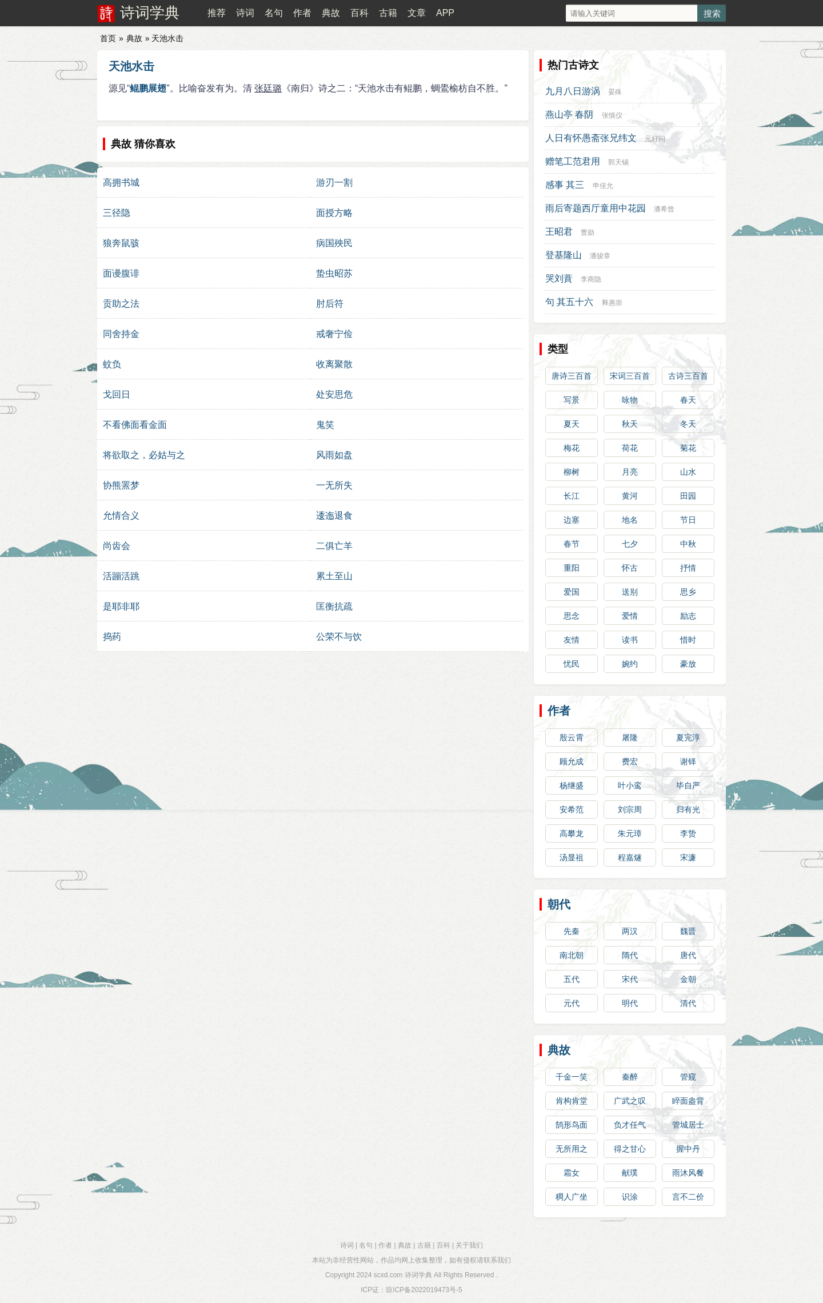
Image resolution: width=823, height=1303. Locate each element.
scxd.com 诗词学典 (403, 1275)
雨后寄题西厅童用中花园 (595, 208)
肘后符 (329, 303)
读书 (630, 639)
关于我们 (469, 1245)
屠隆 (630, 737)
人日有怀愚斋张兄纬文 (591, 138)
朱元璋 (630, 833)
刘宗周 (630, 809)
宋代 (630, 979)
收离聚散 (334, 364)
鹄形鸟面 (572, 1124)
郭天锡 (618, 162)
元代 (572, 1003)
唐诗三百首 (572, 375)
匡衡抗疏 (334, 606)
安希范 (572, 809)
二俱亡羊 (334, 546)
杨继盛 (572, 785)
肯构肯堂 (572, 1100)
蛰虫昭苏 (334, 273)
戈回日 (116, 394)
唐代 (688, 955)
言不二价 (688, 1196)
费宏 (630, 761)
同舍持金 (121, 334)
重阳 (572, 567)
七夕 (630, 543)
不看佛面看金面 (135, 425)
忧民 (572, 663)
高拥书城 (121, 182)
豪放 (688, 663)
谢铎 (688, 761)
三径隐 (116, 213)
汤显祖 (572, 857)
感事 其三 (564, 185)
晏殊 (615, 92)
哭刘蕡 (559, 278)
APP (445, 13)
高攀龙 (572, 833)
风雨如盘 (334, 455)
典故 (331, 13)
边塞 (572, 519)
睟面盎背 (688, 1100)
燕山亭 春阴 (569, 114)
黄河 (630, 495)
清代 (688, 1003)
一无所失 (334, 485)
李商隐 (591, 279)
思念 (572, 615)
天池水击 (131, 66)
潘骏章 (600, 256)
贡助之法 (121, 303)
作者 (302, 13)
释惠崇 (612, 303)
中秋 (688, 543)
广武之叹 (630, 1100)
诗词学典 (149, 12)
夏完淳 (688, 737)
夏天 (572, 423)
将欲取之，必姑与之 (144, 455)
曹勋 (587, 232)
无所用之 (572, 1148)
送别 (630, 591)
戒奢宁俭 (334, 334)
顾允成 (572, 761)
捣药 (112, 637)
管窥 (688, 1076)
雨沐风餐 (688, 1172)
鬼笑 (325, 425)
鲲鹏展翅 (148, 88)
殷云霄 (572, 737)
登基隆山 (563, 255)
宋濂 (688, 857)
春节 (572, 543)
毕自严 (688, 785)
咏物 (630, 399)
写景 (572, 399)
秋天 (630, 423)
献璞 (630, 1172)
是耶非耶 (121, 606)
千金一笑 (572, 1076)
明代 (630, 1003)
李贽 (688, 833)
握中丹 (688, 1148)
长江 (572, 495)
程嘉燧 (630, 857)
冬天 (688, 423)
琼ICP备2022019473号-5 (424, 1290)
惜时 (688, 639)
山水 (688, 471)
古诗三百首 (688, 375)
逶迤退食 (334, 515)
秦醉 (630, 1076)
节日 (688, 519)
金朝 (688, 979)
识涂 (630, 1196)
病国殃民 (334, 243)
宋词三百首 (630, 375)
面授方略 (334, 213)
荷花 (630, 447)
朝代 (559, 904)
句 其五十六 (569, 302)
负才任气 (630, 1124)
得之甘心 (630, 1148)
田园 (688, 495)
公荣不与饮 (339, 637)
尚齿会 (116, 546)
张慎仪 (612, 115)
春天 (688, 399)
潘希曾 (664, 209)
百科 (359, 13)
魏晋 (688, 931)
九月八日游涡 (572, 91)
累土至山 (334, 576)
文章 (416, 13)
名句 (274, 13)
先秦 (572, 931)
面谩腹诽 (121, 273)
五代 (572, 979)
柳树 (572, 471)
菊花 (688, 447)
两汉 (630, 931)
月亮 (630, 471)
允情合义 (121, 515)
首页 (108, 38)
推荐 (216, 13)
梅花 (572, 447)
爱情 (630, 615)
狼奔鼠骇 (121, 243)
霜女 (572, 1172)
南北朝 (572, 955)
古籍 (388, 13)
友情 (572, 639)
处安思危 (334, 394)
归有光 (688, 809)
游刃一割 (334, 182)
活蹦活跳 (121, 576)
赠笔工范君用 (572, 161)
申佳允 (603, 186)
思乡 (688, 591)
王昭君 (559, 231)
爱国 (572, 591)
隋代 (630, 955)
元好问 (655, 139)
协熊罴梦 (121, 485)
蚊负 (112, 364)
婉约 (630, 663)
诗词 (245, 13)
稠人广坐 (572, 1196)
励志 (688, 615)
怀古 (630, 567)
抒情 (688, 567)
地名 (630, 519)
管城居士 (688, 1124)
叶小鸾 (630, 785)
